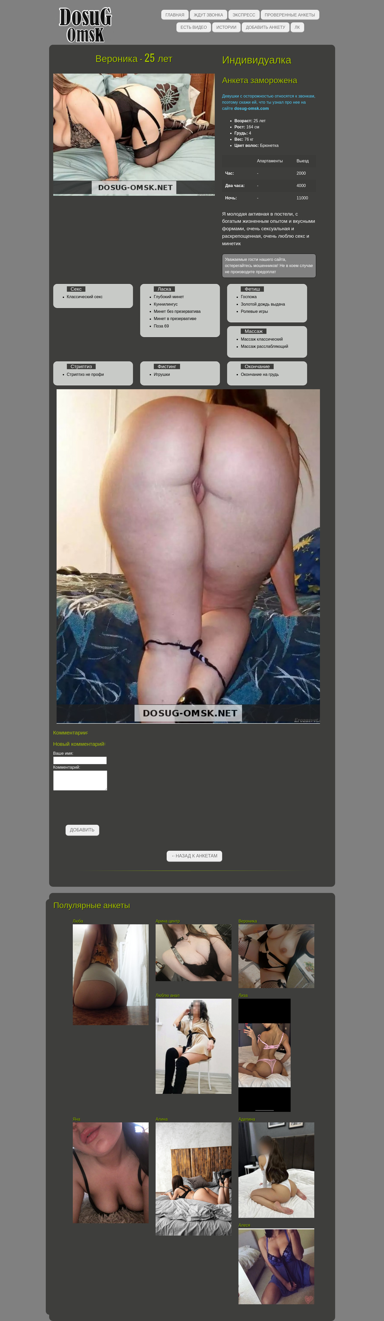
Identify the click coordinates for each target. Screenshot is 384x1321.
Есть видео (194, 27)
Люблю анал (168, 995)
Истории (226, 27)
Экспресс (244, 14)
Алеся (244, 1225)
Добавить (82, 829)
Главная (174, 14)
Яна (76, 1119)
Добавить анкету (265, 27)
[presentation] (92, 809)
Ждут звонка (208, 14)
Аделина (247, 1119)
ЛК (297, 27)
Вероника (247, 921)
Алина (162, 1119)
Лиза (243, 995)
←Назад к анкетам (194, 855)
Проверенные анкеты (290, 14)
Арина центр (168, 921)
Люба (78, 921)
